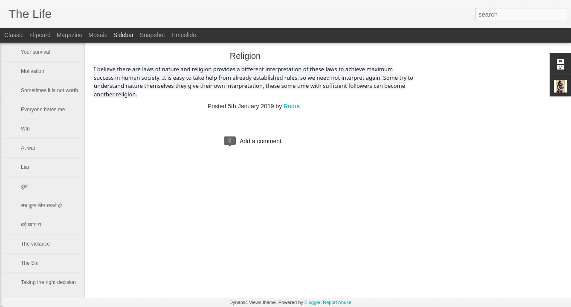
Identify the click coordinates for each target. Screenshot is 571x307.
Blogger (312, 302)
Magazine (70, 35)
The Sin (29, 263)
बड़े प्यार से (31, 225)
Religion (245, 56)
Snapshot (152, 35)
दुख (24, 186)
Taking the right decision (48, 282)
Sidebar (123, 35)
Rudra (292, 106)
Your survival (35, 52)
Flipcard (40, 35)
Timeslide (183, 35)
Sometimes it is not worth (49, 90)
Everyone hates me (43, 110)
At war (28, 148)
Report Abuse (337, 302)
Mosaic (97, 35)
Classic (13, 35)
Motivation (32, 71)
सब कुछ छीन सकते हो (41, 206)
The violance (35, 244)
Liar (25, 167)
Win (25, 129)
